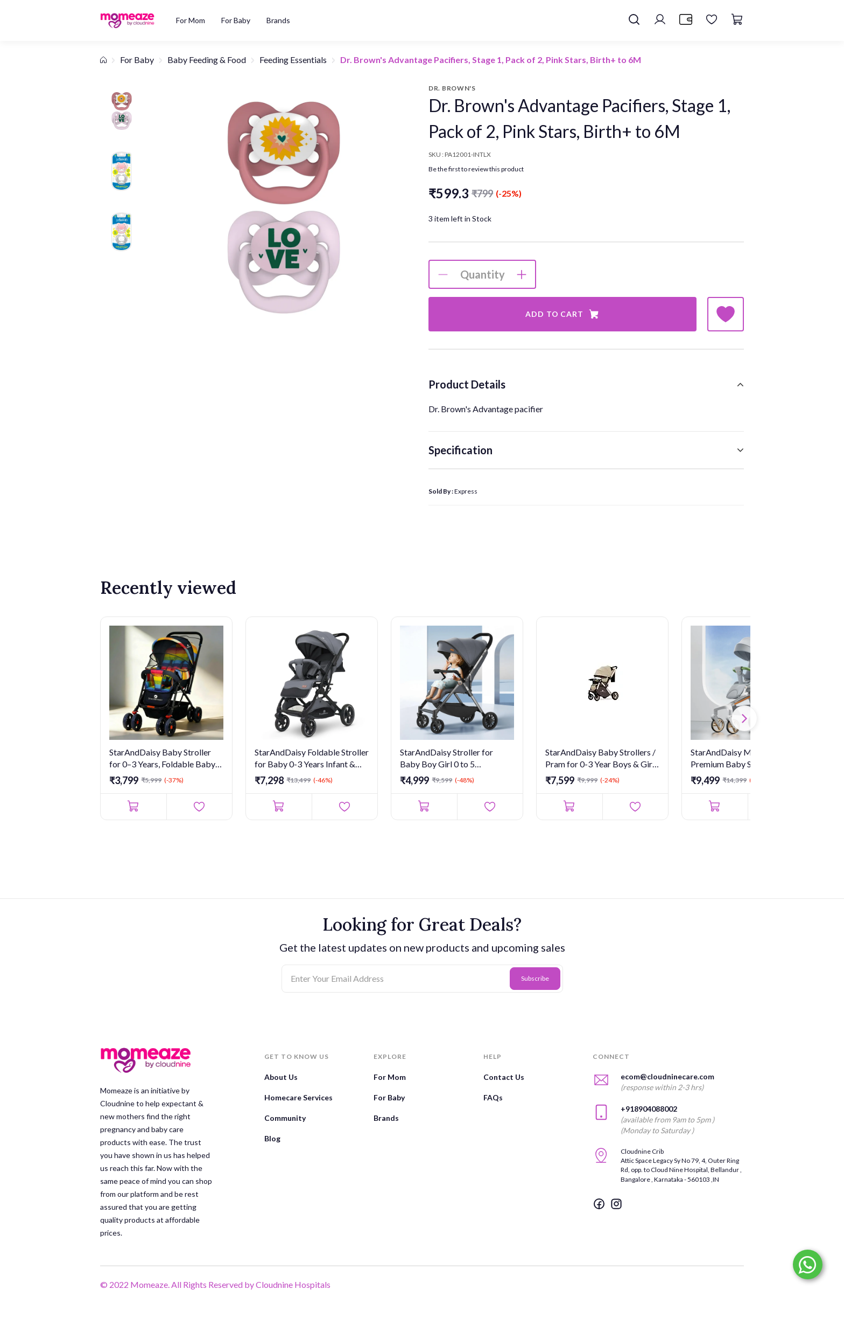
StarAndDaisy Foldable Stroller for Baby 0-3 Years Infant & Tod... (312, 759)
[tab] (586, 384)
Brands (386, 1117)
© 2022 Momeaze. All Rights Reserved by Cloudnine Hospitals (215, 1284)
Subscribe (535, 978)
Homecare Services (298, 1097)
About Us (281, 1077)
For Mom (390, 1077)
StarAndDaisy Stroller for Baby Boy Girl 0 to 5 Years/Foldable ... (446, 759)
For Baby (137, 59)
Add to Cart (562, 314)
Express (465, 491)
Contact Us (503, 1077)
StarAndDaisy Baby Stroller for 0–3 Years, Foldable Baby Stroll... (162, 759)
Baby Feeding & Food (206, 59)
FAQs (493, 1097)
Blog (272, 1138)
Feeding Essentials (293, 59)
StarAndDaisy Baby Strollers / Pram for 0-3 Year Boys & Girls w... (601, 759)
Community (285, 1117)
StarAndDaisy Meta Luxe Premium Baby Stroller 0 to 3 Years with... (744, 759)
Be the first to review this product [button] (476, 169)
